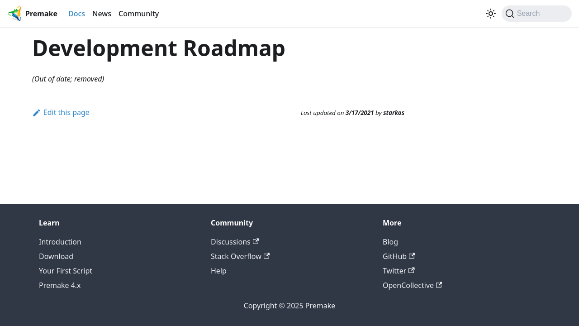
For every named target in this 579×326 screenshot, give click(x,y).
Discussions (235, 242)
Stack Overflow (240, 256)
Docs (76, 14)
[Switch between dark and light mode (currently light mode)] (491, 13)
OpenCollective (412, 285)
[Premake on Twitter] (472, 13)
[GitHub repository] (480, 13)
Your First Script (65, 271)
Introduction (60, 242)
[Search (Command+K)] (537, 13)
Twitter (399, 271)
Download (56, 256)
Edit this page (61, 112)
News (101, 14)
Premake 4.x (60, 285)
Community (139, 14)
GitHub (399, 256)
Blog (390, 242)
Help (219, 271)
